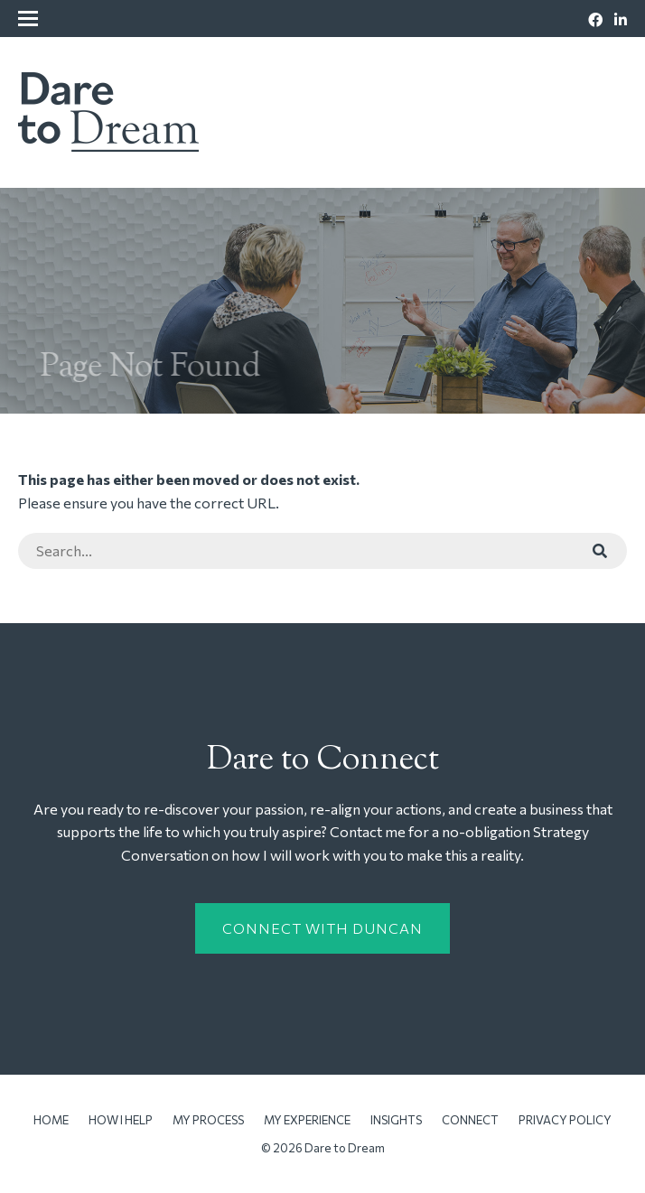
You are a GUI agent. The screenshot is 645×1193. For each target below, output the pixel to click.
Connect (470, 1120)
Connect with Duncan (322, 928)
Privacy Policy (565, 1120)
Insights (396, 1120)
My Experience (307, 1120)
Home (51, 1120)
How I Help (121, 1120)
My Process (208, 1120)
